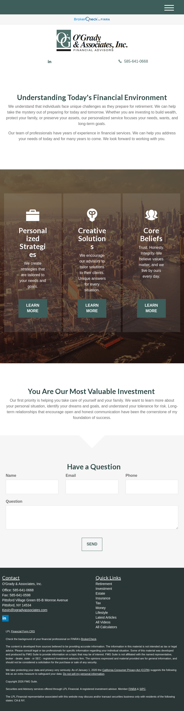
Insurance (103, 598)
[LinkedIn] (49, 62)
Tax (98, 603)
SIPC (142, 688)
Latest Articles (106, 617)
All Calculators (106, 627)
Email (71, 475)
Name (11, 475)
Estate (100, 593)
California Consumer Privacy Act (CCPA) (126, 670)
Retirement (104, 584)
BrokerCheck (89, 639)
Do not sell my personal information (83, 673)
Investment (104, 589)
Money (101, 608)
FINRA (132, 688)
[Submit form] (92, 544)
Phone (131, 475)
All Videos (103, 622)
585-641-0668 (133, 61)
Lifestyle (102, 613)
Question (14, 501)
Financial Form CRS (23, 631)
